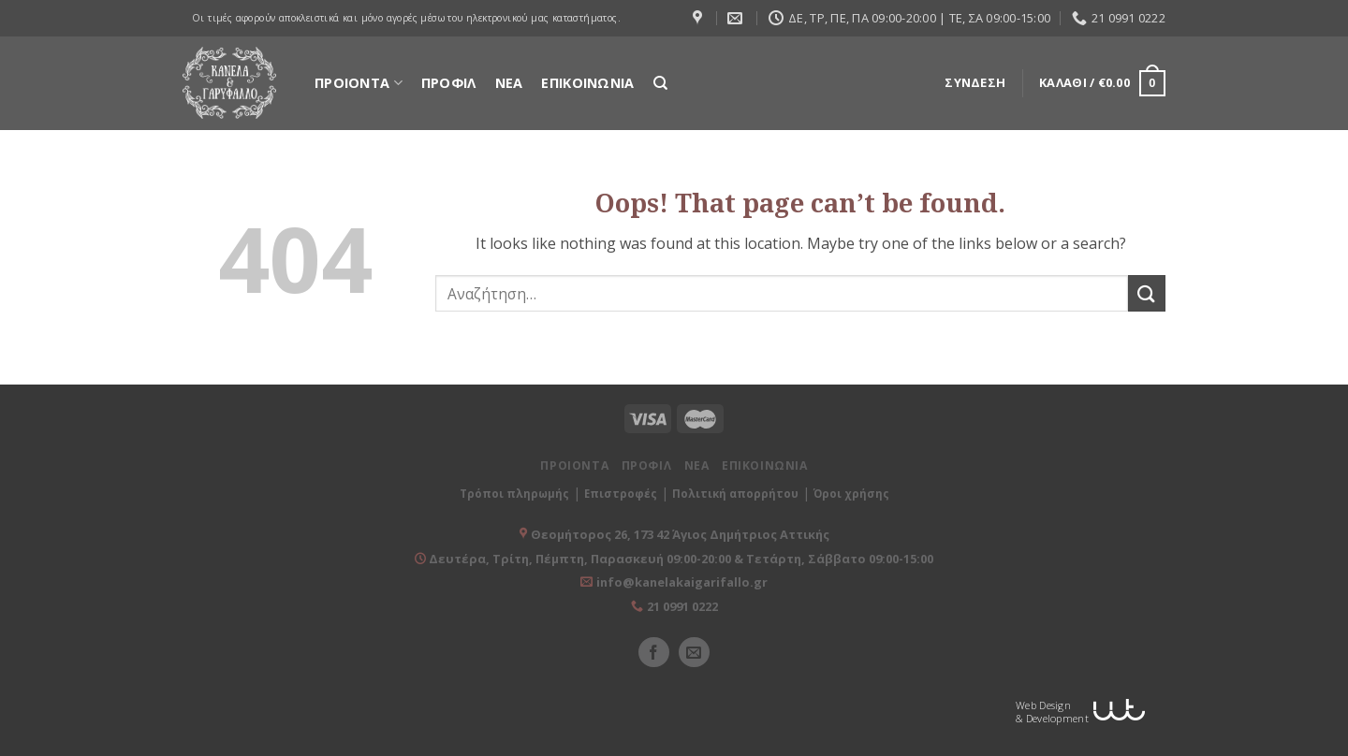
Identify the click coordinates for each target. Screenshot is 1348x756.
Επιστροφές (620, 494)
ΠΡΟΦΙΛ (448, 83)
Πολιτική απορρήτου (735, 494)
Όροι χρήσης (851, 494)
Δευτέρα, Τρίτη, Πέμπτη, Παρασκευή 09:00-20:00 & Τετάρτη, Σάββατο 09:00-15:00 (679, 558)
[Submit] (1146, 293)
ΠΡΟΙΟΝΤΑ (359, 82)
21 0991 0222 (682, 606)
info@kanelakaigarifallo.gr (682, 582)
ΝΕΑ (509, 83)
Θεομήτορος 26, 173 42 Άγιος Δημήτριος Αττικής (680, 534)
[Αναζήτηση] (660, 83)
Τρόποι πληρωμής (514, 494)
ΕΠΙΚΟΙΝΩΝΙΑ (587, 83)
